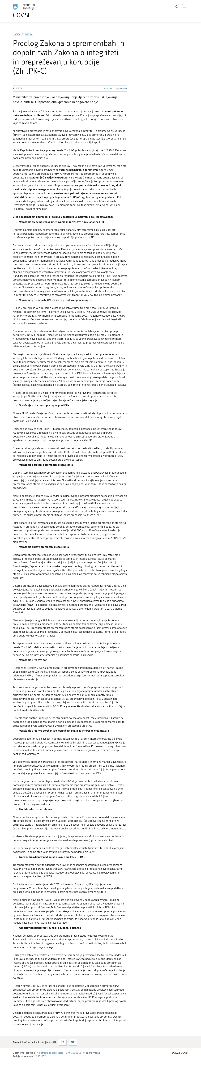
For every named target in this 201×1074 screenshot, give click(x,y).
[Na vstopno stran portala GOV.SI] (33, 11)
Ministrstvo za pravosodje (115, 88)
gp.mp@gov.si (93, 1052)
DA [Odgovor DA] (62, 1042)
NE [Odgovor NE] (73, 1042)
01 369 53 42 (74, 1052)
